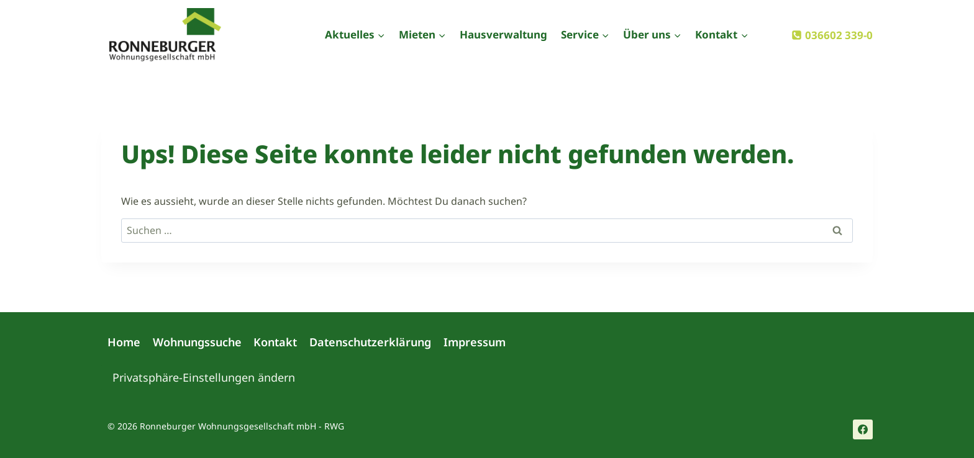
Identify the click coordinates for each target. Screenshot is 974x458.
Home (123, 342)
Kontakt (275, 342)
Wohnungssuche (197, 342)
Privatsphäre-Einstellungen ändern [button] (203, 377)
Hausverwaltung (503, 34)
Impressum (475, 342)
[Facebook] (863, 429)
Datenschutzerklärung (370, 342)
